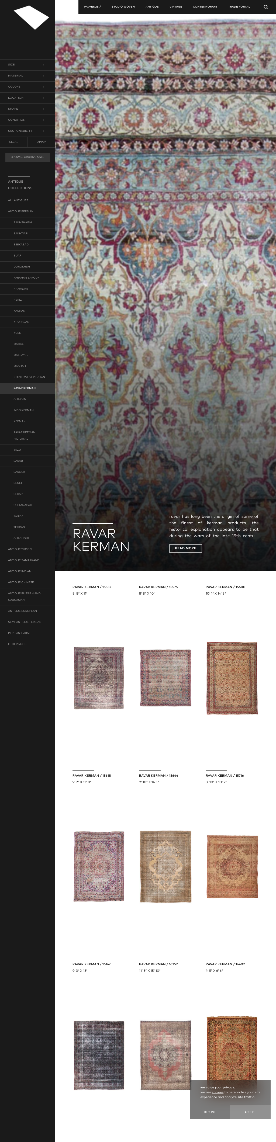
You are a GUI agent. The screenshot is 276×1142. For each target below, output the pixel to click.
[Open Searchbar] (266, 7)
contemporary (205, 7)
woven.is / (92, 7)
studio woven (123, 7)
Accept (250, 1112)
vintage (176, 7)
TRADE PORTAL (239, 7)
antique (152, 7)
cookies (217, 1092)
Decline (210, 1112)
